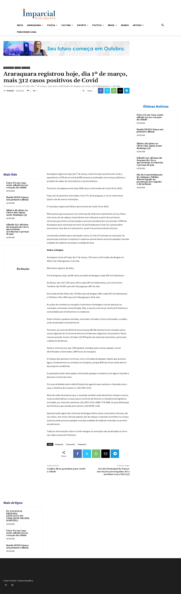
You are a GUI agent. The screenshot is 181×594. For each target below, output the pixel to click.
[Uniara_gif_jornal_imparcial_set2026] (66, 58)
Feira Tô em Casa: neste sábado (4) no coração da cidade (17, 185)
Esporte (82, 25)
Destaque (25, 68)
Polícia (52, 25)
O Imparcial (82, 444)
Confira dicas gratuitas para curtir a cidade (66, 470)
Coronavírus (70, 444)
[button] (162, 25)
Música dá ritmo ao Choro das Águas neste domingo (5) (17, 212)
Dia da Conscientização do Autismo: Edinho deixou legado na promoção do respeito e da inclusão (149, 179)
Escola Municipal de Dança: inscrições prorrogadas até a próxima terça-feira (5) (113, 471)
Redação (10, 90)
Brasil (112, 25)
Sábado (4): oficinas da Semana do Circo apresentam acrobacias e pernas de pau (17, 229)
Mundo (125, 25)
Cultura (67, 25)
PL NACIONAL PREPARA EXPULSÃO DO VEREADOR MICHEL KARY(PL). (18, 516)
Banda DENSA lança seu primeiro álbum (17, 198)
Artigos (138, 25)
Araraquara (35, 25)
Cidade (18, 68)
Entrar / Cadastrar (21, 2)
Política (98, 25)
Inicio (20, 25)
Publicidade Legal (27, 32)
